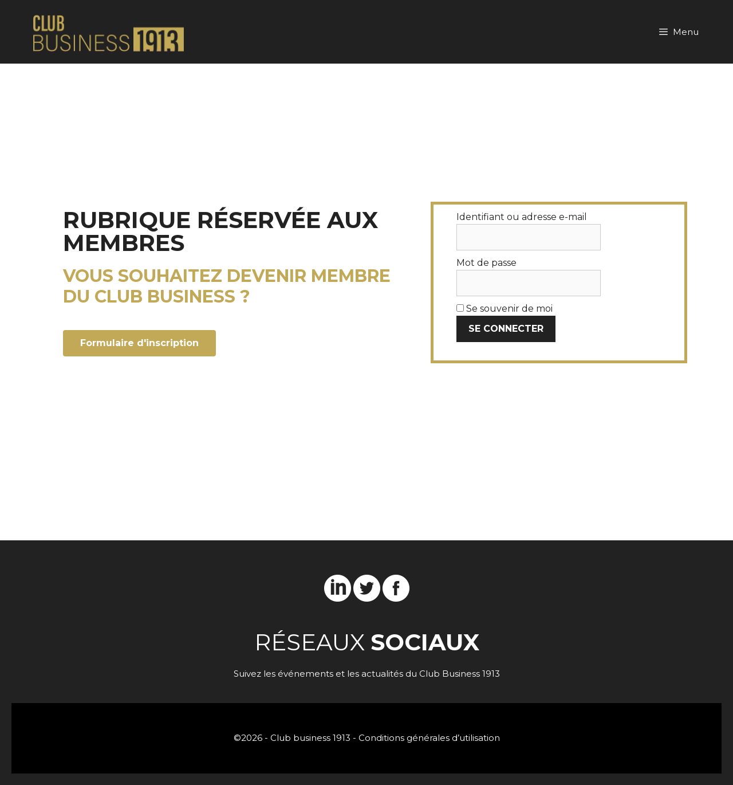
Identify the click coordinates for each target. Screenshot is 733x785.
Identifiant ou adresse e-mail (521, 216)
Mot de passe (486, 262)
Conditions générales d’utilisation (429, 737)
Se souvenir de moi (504, 308)
